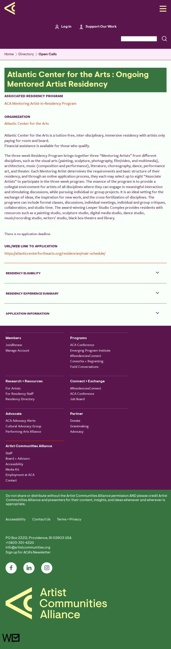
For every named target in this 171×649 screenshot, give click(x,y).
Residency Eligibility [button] (23, 273)
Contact (11, 480)
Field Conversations (84, 366)
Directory (26, 54)
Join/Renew (14, 344)
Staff (9, 452)
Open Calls (48, 54)
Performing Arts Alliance (23, 431)
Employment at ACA (20, 474)
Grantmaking (79, 426)
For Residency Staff (19, 393)
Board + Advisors (18, 458)
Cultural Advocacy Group (23, 426)
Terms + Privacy (69, 519)
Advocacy (76, 431)
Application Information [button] (27, 313)
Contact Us (41, 519)
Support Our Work (101, 27)
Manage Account (17, 350)
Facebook (11, 567)
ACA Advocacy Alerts (20, 420)
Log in (66, 27)
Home (9, 54)
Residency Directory (20, 398)
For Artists (13, 388)
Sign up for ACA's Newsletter (28, 552)
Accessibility (14, 463)
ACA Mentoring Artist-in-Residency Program (40, 103)
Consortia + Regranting (86, 360)
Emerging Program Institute (90, 350)
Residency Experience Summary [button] (32, 293)
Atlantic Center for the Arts (26, 123)
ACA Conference (82, 344)
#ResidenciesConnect (85, 355)
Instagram (46, 567)
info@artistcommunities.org (28, 547)
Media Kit (12, 469)
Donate (75, 420)
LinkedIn (29, 567)
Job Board (77, 398)
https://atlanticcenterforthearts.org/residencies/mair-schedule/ (54, 253)
